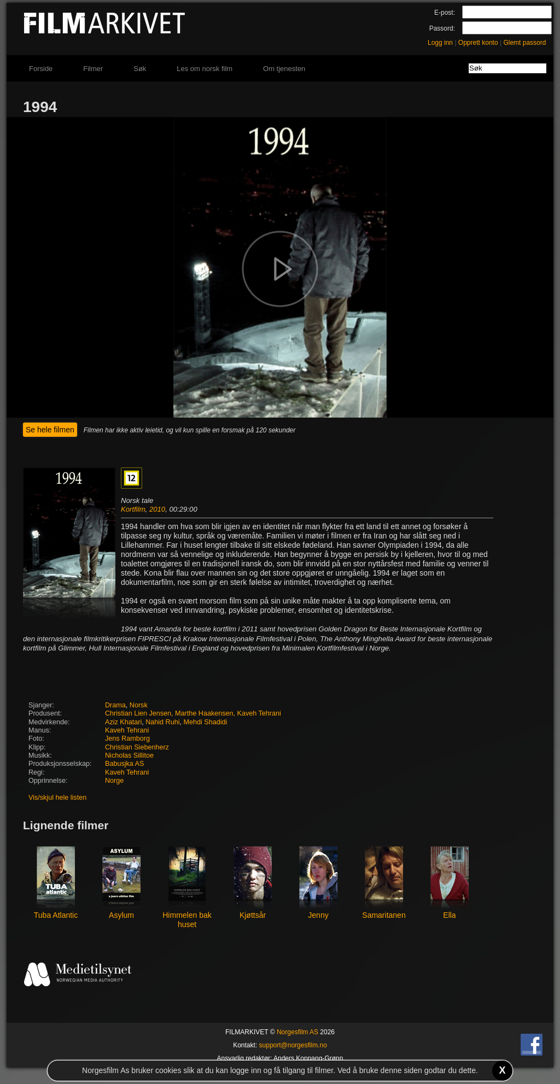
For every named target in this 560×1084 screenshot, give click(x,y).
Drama (115, 705)
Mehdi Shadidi (206, 722)
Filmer (93, 69)
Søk (139, 69)
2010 (157, 509)
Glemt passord (524, 42)
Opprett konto (478, 42)
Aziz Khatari (123, 722)
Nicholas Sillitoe (129, 755)
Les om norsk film (204, 69)
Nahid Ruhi (162, 722)
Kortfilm (133, 509)
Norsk (139, 705)
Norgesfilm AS (297, 1032)
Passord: (442, 28)
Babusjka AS (124, 763)
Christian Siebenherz (137, 747)
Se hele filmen (50, 429)
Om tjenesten (284, 69)
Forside (40, 69)
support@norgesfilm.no (293, 1045)
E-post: (444, 12)
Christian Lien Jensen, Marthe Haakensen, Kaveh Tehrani (193, 713)
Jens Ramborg (127, 738)
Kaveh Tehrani (127, 730)
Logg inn (440, 42)
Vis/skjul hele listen (57, 797)
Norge (114, 780)
